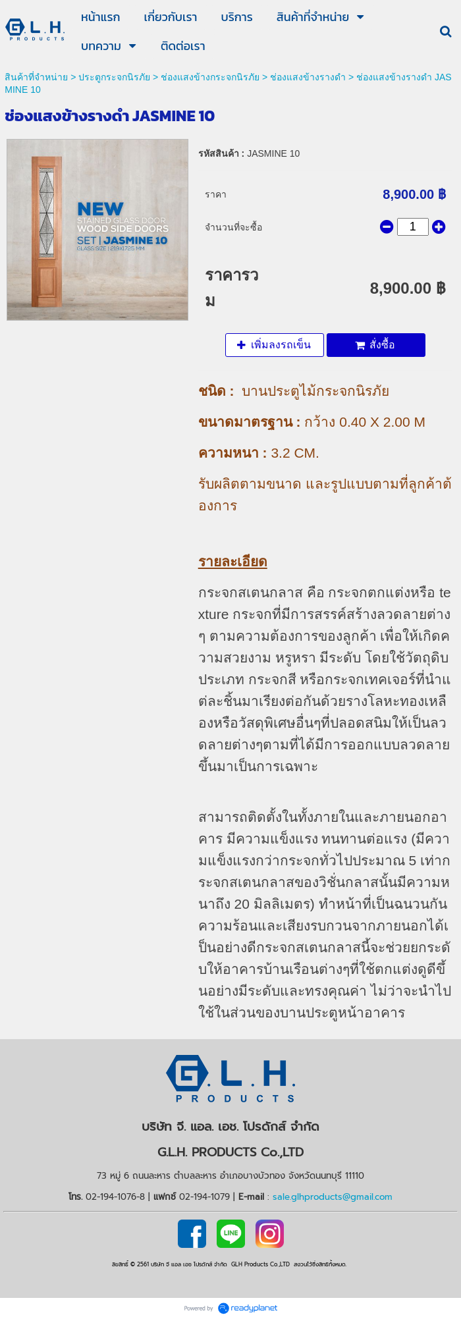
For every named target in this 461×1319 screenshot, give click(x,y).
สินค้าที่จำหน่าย (36, 77)
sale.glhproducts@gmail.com (333, 1197)
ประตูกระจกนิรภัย (114, 77)
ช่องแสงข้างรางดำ (308, 77)
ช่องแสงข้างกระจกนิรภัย (210, 77)
